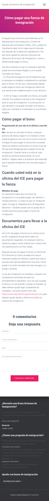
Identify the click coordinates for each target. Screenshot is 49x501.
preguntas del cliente (10, 461)
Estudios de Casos (11, 481)
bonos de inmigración (10, 421)
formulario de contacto (11, 447)
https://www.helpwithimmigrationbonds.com (22, 294)
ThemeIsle (35, 495)
